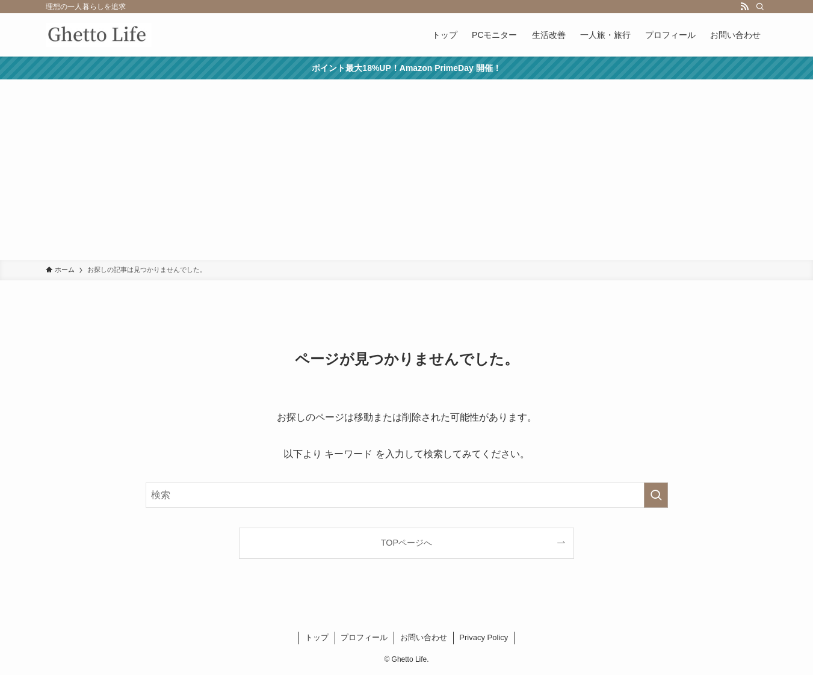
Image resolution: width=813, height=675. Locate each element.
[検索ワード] (407, 495)
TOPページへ (406, 542)
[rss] (744, 6)
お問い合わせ (423, 637)
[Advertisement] (407, 169)
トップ (317, 637)
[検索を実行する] (656, 495)
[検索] (760, 6)
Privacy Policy (483, 637)
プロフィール (364, 637)
